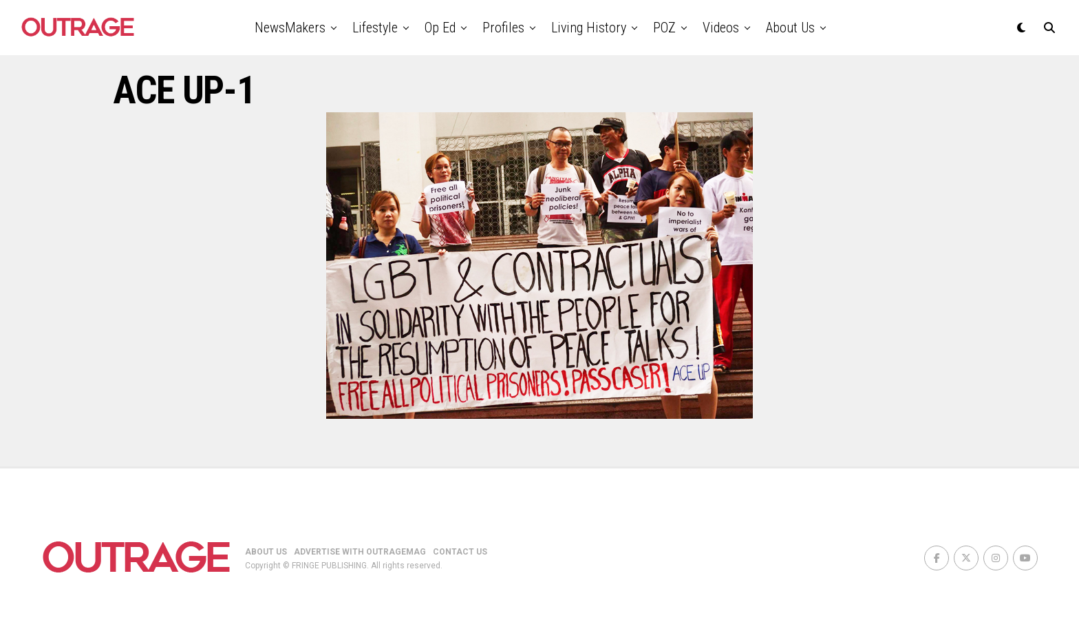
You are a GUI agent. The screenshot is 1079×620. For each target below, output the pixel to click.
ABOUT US (266, 552)
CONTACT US (460, 552)
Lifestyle (375, 27)
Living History (588, 27)
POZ (664, 27)
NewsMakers (290, 27)
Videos (721, 27)
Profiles (503, 27)
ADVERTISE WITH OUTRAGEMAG (360, 552)
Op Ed (440, 27)
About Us (790, 27)
